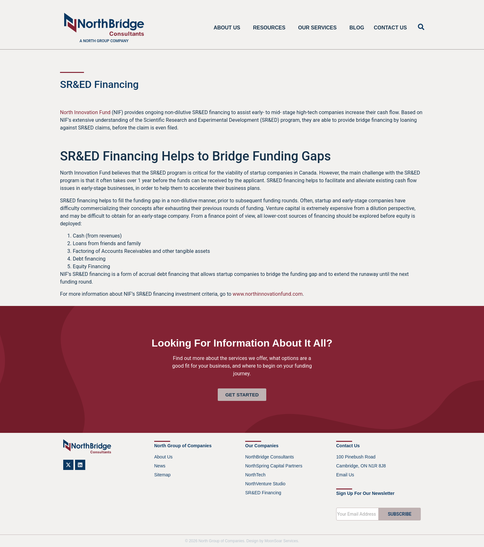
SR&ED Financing (263, 492)
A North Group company (103, 41)
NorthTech (255, 474)
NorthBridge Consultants (269, 456)
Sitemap (162, 474)
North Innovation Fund (85, 112)
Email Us (345, 474)
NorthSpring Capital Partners (273, 465)
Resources (270, 28)
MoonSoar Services (281, 541)
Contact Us (390, 27)
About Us (229, 28)
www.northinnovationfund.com (268, 294)
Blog (356, 27)
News (159, 465)
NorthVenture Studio (265, 483)
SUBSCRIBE (400, 514)
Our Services (319, 28)
